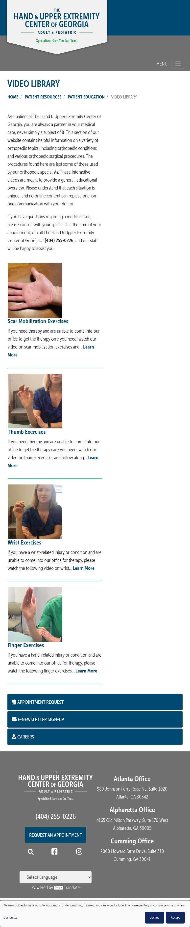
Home (12, 97)
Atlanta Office (132, 778)
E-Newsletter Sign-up (38, 719)
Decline (154, 917)
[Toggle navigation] (178, 64)
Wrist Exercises (24, 542)
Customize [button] (10, 917)
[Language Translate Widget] (56, 877)
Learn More (84, 568)
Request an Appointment (55, 835)
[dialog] (95, 913)
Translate (67, 887)
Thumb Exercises (27, 431)
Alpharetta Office (132, 809)
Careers (23, 737)
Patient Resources (43, 97)
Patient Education (86, 97)
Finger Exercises (26, 645)
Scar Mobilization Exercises (38, 321)
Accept (175, 917)
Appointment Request (38, 702)
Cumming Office (132, 841)
